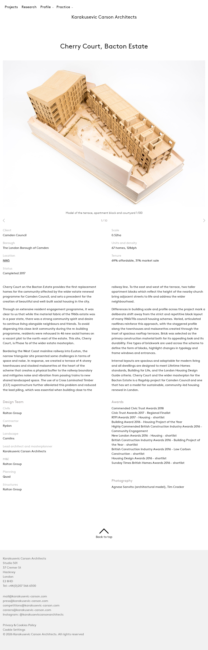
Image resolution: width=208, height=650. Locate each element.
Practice (63, 7)
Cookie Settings (14, 629)
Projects (11, 7)
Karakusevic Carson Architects (104, 17)
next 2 (204, 220)
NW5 (6, 260)
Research (29, 7)
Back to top (104, 533)
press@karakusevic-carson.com (25, 601)
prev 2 (4, 220)
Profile (45, 7)
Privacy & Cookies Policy (19, 625)
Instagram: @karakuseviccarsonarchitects (33, 614)
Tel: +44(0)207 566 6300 (19, 586)
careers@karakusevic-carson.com (27, 610)
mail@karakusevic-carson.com (25, 596)
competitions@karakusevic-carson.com (31, 605)
